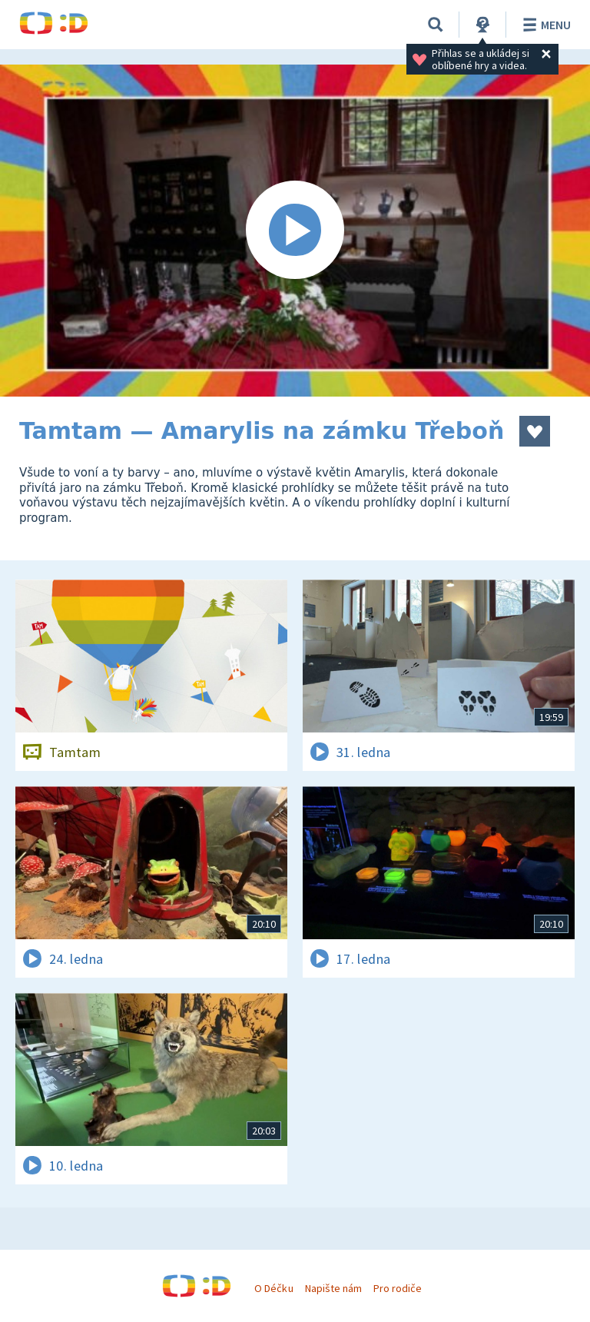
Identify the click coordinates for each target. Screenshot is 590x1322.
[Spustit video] (295, 231)
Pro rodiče (397, 1288)
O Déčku (273, 1288)
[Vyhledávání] (436, 24)
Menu (544, 24)
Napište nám (333, 1288)
